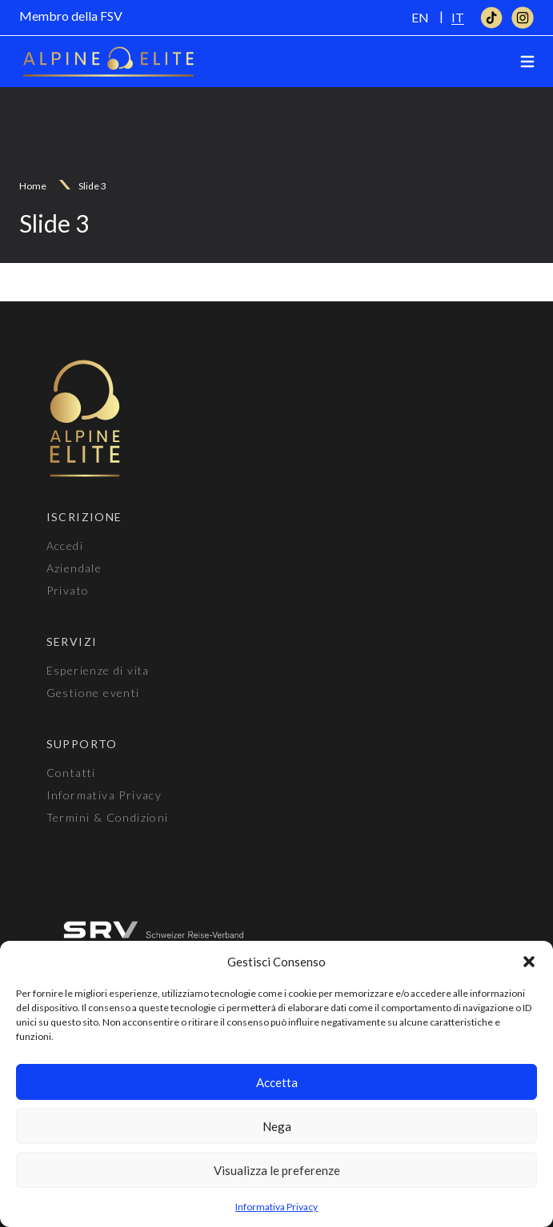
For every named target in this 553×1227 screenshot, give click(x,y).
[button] (529, 962)
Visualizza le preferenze (277, 1170)
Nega (276, 1126)
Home (32, 186)
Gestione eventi (93, 692)
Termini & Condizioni (107, 817)
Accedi (64, 545)
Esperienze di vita (98, 670)
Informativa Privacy (276, 1207)
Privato (68, 590)
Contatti (71, 772)
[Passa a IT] (457, 17)
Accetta (277, 1082)
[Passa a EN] (420, 17)
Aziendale (74, 568)
